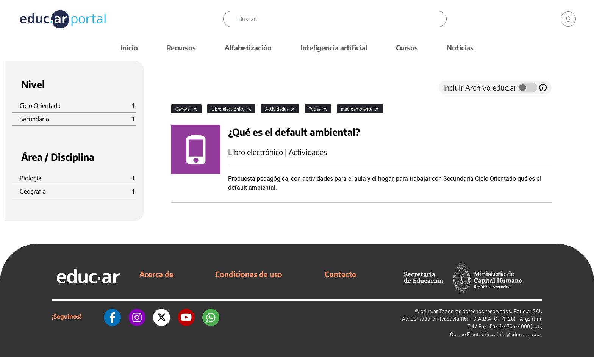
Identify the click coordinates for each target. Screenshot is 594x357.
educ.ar (429, 311)
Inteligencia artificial (333, 47)
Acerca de (156, 274)
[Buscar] (342, 19)
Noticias (460, 47)
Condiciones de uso (248, 274)
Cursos (407, 47)
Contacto (340, 274)
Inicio (129, 47)
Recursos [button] (181, 47)
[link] (568, 19)
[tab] (186, 87)
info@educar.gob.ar (519, 334)
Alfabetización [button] (248, 47)
